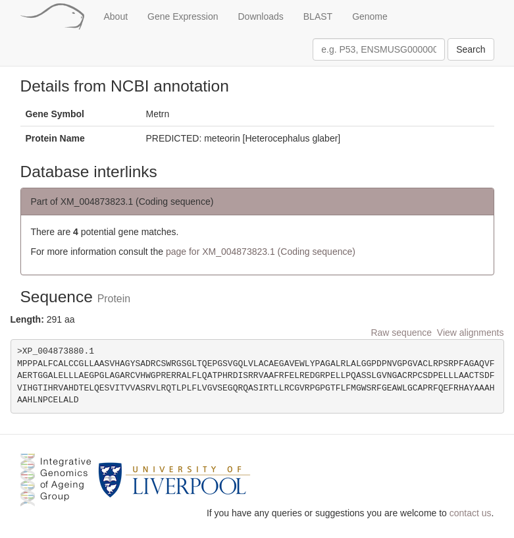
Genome (370, 16)
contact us (471, 513)
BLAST (317, 16)
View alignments (470, 332)
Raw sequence (401, 332)
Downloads (261, 16)
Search (470, 49)
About (116, 16)
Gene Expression (182, 16)
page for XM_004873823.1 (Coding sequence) (260, 251)
